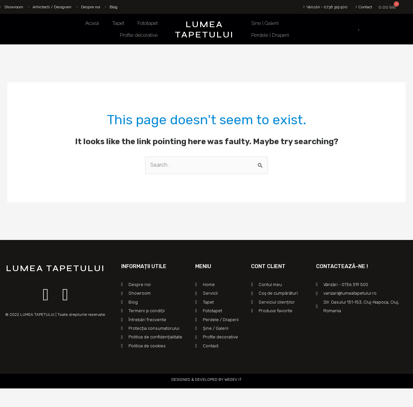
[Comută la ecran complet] (35, 394)
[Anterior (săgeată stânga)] (6, 403)
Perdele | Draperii (270, 35)
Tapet (118, 23)
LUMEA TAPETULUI (204, 30)
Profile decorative (139, 35)
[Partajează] (21, 394)
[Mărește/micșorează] (50, 394)
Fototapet (147, 23)
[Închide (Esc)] (6, 394)
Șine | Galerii (265, 23)
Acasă (92, 23)
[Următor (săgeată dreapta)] (21, 403)
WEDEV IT (232, 379)
